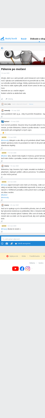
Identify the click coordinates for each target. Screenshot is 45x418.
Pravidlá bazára (35, 256)
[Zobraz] (31, 104)
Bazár (24, 38)
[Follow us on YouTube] (15, 268)
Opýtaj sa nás (13, 256)
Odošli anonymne (22, 243)
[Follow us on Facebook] (22, 268)
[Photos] (7, 243)
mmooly (6, 140)
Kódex (24, 256)
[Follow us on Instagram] (29, 268)
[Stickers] (11, 243)
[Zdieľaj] (9, 99)
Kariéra (41, 263)
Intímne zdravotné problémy (19, 63)
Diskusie (4, 63)
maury (5, 185)
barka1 (5, 156)
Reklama (32, 263)
